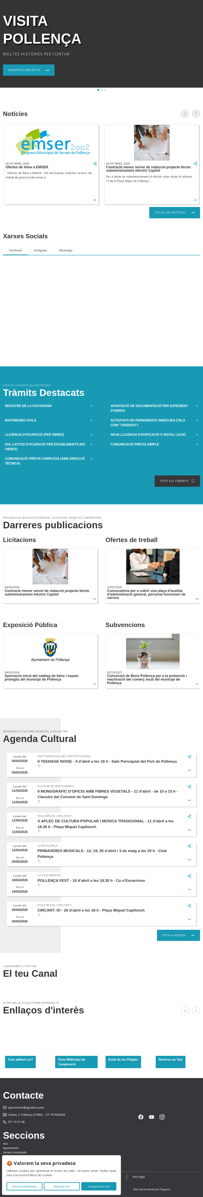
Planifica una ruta (24, 70)
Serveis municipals (15, 1152)
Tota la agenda (173, 935)
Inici (5, 1143)
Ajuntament (10, 1148)
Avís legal (139, 1177)
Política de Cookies (40, 1175)
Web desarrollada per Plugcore (151, 1189)
